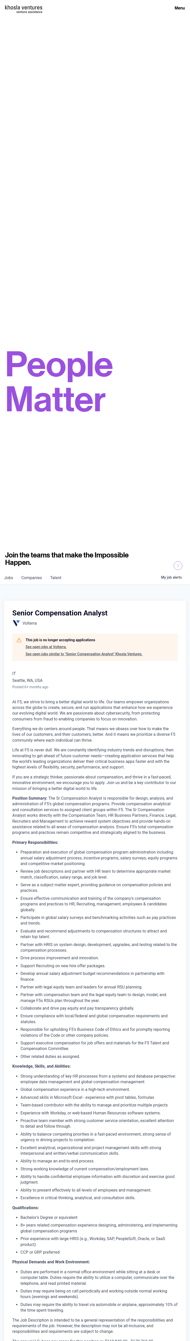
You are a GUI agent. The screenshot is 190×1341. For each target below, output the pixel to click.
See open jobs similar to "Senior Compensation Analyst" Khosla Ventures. (84, 654)
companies (31, 577)
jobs (8, 577)
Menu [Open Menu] (180, 8)
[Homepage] (23, 7)
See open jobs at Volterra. (46, 647)
